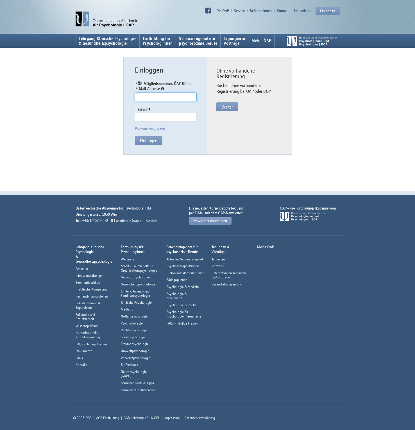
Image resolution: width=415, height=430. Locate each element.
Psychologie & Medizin (182, 287)
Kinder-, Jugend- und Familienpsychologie (135, 293)
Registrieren (302, 10)
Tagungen (218, 259)
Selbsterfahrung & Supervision (88, 305)
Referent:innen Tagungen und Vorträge (229, 275)
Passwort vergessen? (150, 128)
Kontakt (283, 10)
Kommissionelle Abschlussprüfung (88, 334)
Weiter (227, 106)
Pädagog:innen (176, 280)
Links (79, 358)
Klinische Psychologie (136, 302)
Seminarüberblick (88, 282)
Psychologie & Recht (181, 305)
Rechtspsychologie (134, 330)
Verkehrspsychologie (135, 358)
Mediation (128, 309)
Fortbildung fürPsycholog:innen (158, 40)
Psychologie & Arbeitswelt (176, 296)
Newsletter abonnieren (210, 221)
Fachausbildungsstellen (92, 296)
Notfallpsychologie (134, 316)
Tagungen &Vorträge (234, 40)
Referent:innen (261, 10)
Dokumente (84, 351)
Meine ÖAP (261, 41)
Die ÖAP (222, 10)
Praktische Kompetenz (91, 289)
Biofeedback (129, 365)
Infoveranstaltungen (89, 275)
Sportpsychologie (133, 337)
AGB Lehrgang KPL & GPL (142, 418)
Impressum (172, 418)
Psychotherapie (132, 323)
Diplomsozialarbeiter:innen (185, 273)
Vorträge (218, 266)
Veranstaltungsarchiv (226, 284)
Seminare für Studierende (138, 390)
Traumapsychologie (135, 344)
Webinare (127, 259)
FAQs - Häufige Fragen (91, 344)
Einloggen (327, 11)
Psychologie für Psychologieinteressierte (183, 314)
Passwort (142, 109)
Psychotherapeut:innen (182, 266)
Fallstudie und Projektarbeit (85, 316)
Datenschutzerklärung (199, 418)
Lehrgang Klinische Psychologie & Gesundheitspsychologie (107, 40)
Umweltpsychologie (135, 351)
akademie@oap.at (129, 220)
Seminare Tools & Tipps (137, 383)
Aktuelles (82, 268)
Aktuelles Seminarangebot (184, 259)
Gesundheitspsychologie (138, 284)
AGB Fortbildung (107, 418)
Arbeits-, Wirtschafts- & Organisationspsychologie (139, 268)
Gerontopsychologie (135, 277)
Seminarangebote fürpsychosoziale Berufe (198, 40)
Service (239, 10)
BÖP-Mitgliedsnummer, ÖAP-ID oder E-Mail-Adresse (164, 86)
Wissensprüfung (86, 326)
